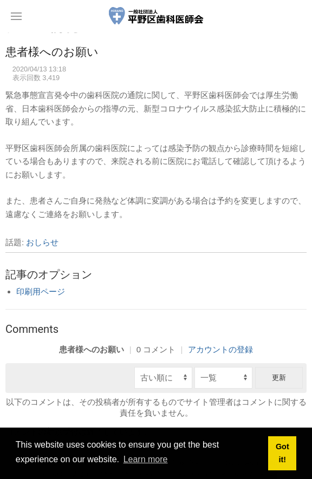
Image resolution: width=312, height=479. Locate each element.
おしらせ (42, 242)
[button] (16, 16)
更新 (279, 377)
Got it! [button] (282, 453)
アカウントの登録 (220, 349)
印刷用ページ (40, 291)
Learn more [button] (145, 459)
